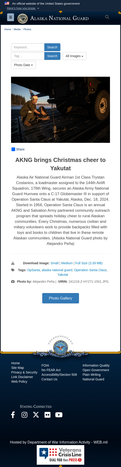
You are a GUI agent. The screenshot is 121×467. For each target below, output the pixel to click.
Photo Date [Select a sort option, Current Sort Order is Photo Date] (23, 65)
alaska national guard (57, 270)
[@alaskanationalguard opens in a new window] (24, 416)
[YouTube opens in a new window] (59, 416)
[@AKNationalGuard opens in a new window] (36, 416)
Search (52, 47)
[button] (23, 8)
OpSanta (33, 270)
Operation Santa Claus (90, 270)
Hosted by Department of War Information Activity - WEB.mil (58, 442)
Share (18, 149)
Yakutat (62, 274)
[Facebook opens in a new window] (13, 416)
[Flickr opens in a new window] (47, 416)
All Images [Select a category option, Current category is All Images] (74, 56)
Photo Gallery (60, 298)
